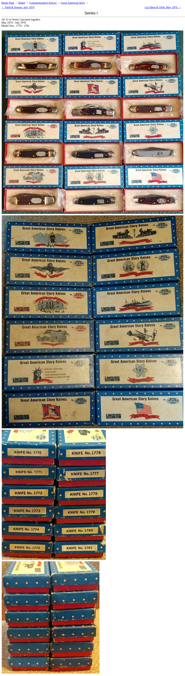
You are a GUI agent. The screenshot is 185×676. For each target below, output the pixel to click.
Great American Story (73, 2)
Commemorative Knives (43, 2)
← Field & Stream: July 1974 (17, 7)
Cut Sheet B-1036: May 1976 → (163, 7)
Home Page (7, 2)
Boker (21, 2)
